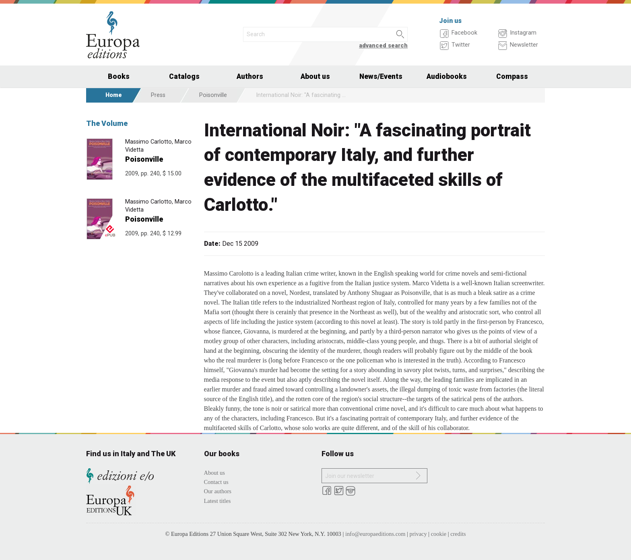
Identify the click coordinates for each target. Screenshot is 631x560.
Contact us (216, 482)
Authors (250, 76)
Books (119, 76)
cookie (438, 534)
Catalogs (184, 76)
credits (458, 534)
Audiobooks (447, 76)
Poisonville (213, 95)
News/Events (380, 76)
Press (158, 95)
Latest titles (217, 501)
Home (113, 95)
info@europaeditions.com (375, 534)
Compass (512, 76)
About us (315, 76)
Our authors (217, 491)
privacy (418, 534)
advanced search (383, 45)
